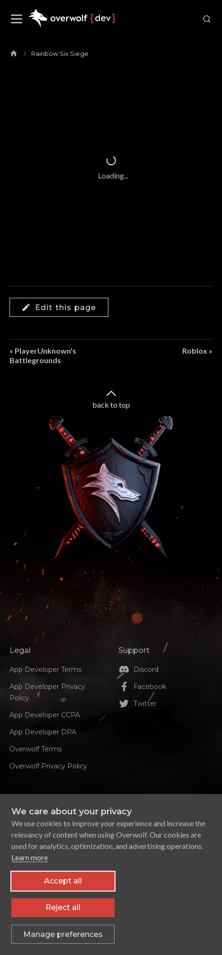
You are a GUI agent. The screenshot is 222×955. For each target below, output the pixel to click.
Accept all (63, 880)
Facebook (149, 686)
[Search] (204, 18)
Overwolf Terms (35, 749)
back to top (111, 398)
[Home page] (13, 51)
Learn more (29, 857)
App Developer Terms (45, 669)
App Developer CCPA (44, 715)
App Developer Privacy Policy (47, 692)
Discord (146, 669)
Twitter (145, 703)
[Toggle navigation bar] (16, 19)
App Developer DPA (42, 732)
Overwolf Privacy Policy (48, 766)
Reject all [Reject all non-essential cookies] (62, 907)
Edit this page (59, 307)
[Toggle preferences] (63, 934)
